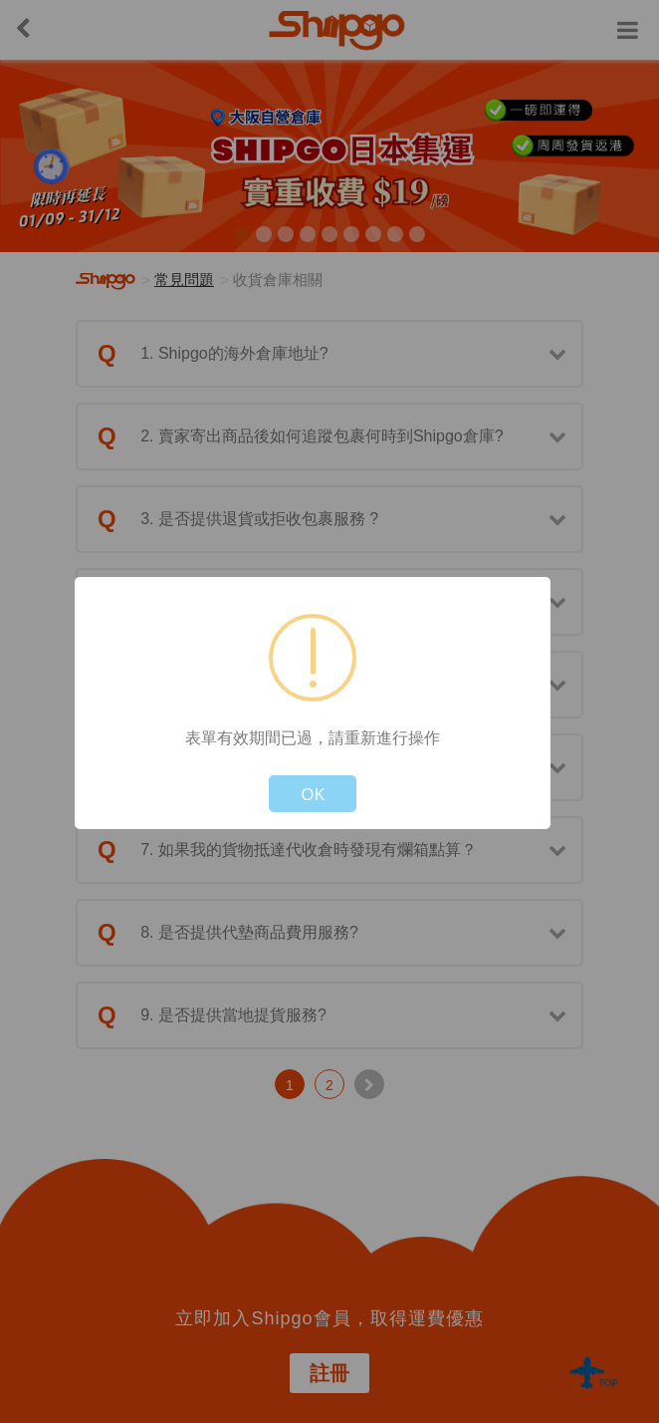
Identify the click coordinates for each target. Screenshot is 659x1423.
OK (313, 793)
